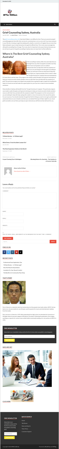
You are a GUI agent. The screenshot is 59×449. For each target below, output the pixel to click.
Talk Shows (24, 423)
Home (23, 420)
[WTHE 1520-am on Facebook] (4, 252)
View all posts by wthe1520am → (22, 171)
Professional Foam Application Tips (12, 262)
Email (5, 218)
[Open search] (55, 24)
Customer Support (26, 431)
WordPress (47, 446)
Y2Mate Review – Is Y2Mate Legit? (13, 136)
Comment (6, 191)
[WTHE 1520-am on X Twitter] (8, 252)
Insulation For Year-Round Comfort (12, 270)
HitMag (54, 446)
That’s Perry (25, 428)
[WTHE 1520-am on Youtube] (16, 252)
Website (5, 225)
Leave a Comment (23, 35)
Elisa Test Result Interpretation (11, 267)
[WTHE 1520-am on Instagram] (12, 252)
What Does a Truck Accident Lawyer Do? (14, 142)
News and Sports (26, 426)
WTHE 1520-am (15, 446)
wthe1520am (15, 35)
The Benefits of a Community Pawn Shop (14, 272)
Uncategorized (6, 29)
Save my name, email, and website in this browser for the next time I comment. (27, 234)
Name (5, 211)
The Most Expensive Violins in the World (14, 149)
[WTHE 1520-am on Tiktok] (20, 252)
